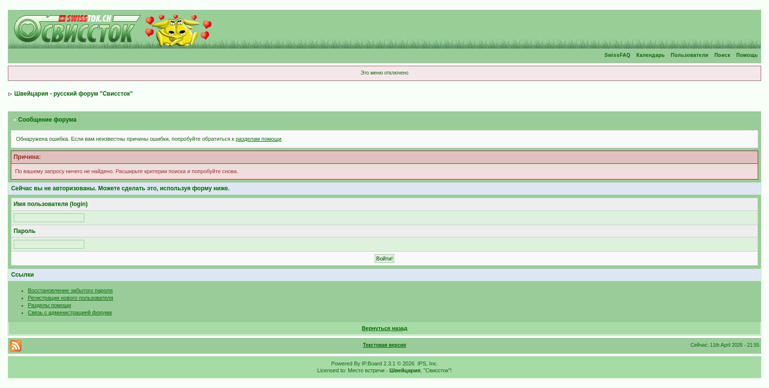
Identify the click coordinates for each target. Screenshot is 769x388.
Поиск (723, 55)
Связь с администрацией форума (70, 312)
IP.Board (372, 363)
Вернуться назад (385, 328)
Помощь (747, 55)
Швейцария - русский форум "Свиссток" (73, 93)
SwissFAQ (618, 55)
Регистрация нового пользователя (70, 298)
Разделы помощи (49, 305)
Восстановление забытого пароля (70, 290)
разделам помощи (259, 139)
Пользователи (690, 55)
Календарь (650, 55)
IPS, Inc (426, 363)
